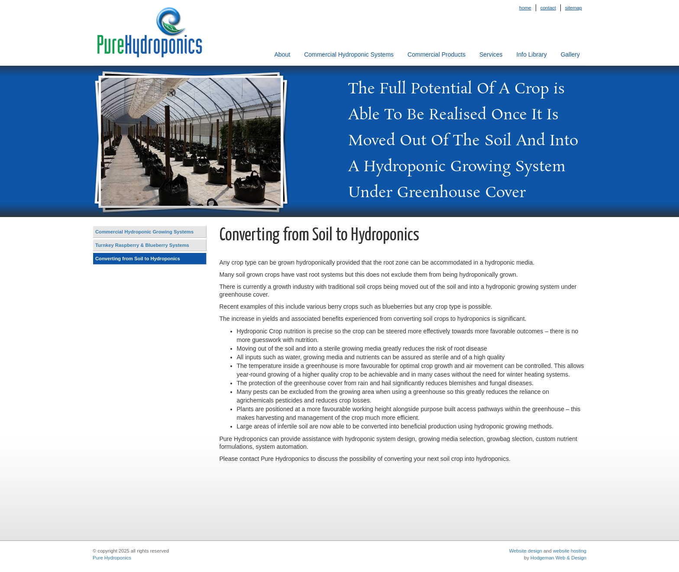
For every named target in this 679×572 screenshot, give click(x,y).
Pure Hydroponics (112, 557)
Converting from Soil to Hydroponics (137, 258)
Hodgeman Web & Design (558, 557)
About (283, 54)
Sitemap (573, 7)
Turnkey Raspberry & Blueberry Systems (142, 245)
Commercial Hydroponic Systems (349, 54)
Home (525, 7)
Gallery (570, 54)
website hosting (569, 550)
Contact (548, 7)
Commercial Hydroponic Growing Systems (144, 231)
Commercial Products (436, 54)
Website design (525, 550)
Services (491, 54)
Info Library (532, 54)
